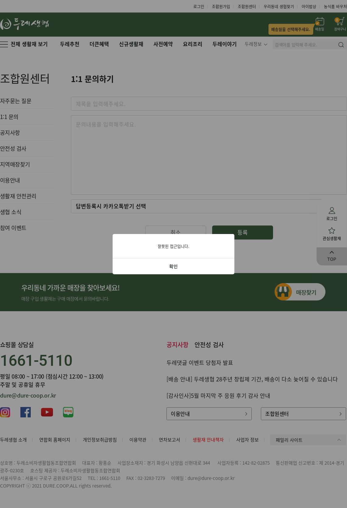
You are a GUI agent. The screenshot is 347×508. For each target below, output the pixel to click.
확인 (173, 266)
